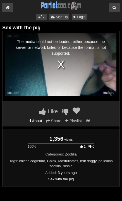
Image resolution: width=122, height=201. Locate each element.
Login (79, 17)
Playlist (73, 121)
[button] (41, 17)
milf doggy (88, 161)
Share (53, 121)
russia (68, 166)
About (36, 121)
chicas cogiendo (32, 161)
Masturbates (68, 161)
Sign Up (59, 17)
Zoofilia (71, 154)
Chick (51, 161)
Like (48, 111)
